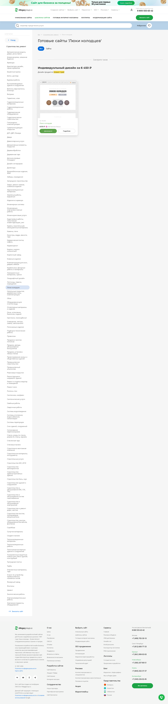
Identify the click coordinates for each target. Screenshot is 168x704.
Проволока (11, 336)
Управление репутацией (83, 660)
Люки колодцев (13, 287)
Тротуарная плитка (14, 562)
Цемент (10, 590)
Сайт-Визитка (51, 670)
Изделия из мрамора (15, 200)
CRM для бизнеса (109, 638)
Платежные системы (54, 661)
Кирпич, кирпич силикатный (13, 250)
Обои (9, 298)
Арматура (10, 63)
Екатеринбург (136, 676)
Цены (49, 632)
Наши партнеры (52, 688)
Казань (134, 668)
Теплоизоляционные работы (15, 545)
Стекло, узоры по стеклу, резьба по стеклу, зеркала (17, 436)
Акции (78, 686)
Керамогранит (12, 246)
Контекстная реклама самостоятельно (88, 678)
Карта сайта (19, 671)
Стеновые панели (14, 445)
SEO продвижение (83, 646)
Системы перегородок (15, 422)
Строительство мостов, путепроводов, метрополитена (16, 515)
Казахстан (109, 688)
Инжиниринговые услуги (17, 215)
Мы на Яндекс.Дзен (110, 676)
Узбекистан (109, 691)
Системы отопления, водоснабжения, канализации (15, 417)
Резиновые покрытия (15, 373)
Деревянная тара (13, 154)
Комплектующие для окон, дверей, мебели (17, 263)
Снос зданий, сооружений (17, 426)
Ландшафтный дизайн (16, 278)
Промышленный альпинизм (13, 368)
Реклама (104, 10)
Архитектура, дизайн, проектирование (15, 67)
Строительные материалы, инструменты (17, 454)
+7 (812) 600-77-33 (139, 646)
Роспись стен (12, 391)
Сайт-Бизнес (51, 676)
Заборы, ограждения (15, 177)
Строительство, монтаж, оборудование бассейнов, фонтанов (17, 522)
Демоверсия (48, 131)
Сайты (48, 48)
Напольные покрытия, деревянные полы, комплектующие (15, 293)
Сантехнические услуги (16, 399)
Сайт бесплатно (52, 695)
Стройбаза (11, 527)
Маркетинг (86, 10)
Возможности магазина (55, 657)
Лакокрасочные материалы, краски (14, 274)
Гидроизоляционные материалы (15, 103)
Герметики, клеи (13, 98)
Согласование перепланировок (13, 431)
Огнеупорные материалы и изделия (17, 308)
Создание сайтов (57, 10)
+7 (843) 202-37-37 (139, 671)
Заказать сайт (144, 17)
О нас (49, 635)
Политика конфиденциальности (25, 668)
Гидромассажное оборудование (13, 113)
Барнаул (135, 652)
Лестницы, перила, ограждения (14, 283)
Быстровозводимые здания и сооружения (15, 84)
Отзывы (49, 644)
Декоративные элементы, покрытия (17, 146)
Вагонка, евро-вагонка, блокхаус (16, 90)
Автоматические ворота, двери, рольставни (16, 53)
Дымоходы (11, 168)
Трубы (9, 566)
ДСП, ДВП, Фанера (14, 133)
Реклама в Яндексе (110, 635)
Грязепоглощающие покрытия (14, 128)
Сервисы (114, 10)
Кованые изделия (14, 259)
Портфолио (51, 638)
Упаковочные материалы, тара (17, 570)
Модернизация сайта (102, 17)
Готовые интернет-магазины (65, 17)
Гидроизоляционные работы (15, 108)
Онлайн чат (107, 641)
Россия (108, 695)
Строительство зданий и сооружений (16, 484)
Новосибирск (136, 660)
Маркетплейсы (81, 692)
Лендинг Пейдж (52, 673)
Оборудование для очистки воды (14, 303)
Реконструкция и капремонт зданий (14, 377)
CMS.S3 (49, 641)
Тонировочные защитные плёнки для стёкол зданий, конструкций (17, 556)
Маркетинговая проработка (84, 657)
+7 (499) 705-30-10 (139, 638)
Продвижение (80, 650)
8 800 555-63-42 (145, 11)
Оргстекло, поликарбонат (17, 318)
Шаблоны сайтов (42, 17)
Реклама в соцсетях (81, 681)
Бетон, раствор (12, 76)
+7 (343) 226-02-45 (139, 679)
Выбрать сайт (73, 10)
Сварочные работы (14, 407)
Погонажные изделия (15, 327)
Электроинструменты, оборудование (15, 604)
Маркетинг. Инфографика (112, 672)
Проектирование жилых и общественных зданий (17, 358)
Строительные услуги (15, 459)
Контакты (50, 648)
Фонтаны (10, 586)
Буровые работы (13, 80)
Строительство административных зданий (14, 473)
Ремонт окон (12, 387)
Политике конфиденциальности (25, 695)
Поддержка (50, 651)
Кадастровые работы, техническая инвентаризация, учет (15, 220)
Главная (106, 632)
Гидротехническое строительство (14, 118)
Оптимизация (80, 654)
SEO (95, 10)
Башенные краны (14, 72)
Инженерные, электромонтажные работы (14, 210)
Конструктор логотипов (112, 648)
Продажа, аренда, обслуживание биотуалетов (14, 346)
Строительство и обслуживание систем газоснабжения (15, 496)
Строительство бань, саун (17, 479)
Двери (9, 137)
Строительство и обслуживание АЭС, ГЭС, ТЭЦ (16, 489)
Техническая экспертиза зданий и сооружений (16, 550)
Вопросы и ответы (53, 654)
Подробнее (66, 131)
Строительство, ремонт (16, 46)
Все (41, 48)
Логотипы (85, 17)
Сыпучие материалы (15, 531)
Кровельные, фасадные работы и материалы (16, 268)
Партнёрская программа (55, 692)
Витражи (10, 94)
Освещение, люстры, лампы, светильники (15, 322)
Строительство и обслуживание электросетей (13, 503)
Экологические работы (16, 594)
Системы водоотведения (16, 411)
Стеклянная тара (13, 441)
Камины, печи (12, 231)
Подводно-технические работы (16, 331)
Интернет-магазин (53, 679)
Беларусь (108, 684)
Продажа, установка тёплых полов (14, 353)
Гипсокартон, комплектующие (13, 123)
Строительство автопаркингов (13, 468)
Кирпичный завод (14, 255)
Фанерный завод (13, 582)
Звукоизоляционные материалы (15, 191)
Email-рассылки (109, 644)
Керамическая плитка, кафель (15, 241)
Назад (11, 40)
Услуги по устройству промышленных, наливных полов (15, 576)
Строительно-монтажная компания (16, 449)
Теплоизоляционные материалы (15, 540)
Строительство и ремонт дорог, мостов (16, 509)
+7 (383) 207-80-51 (139, 663)
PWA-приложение (110, 651)
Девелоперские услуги (15, 141)
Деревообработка (14, 150)
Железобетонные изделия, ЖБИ (17, 172)
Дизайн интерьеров (14, 164)
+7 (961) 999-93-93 (139, 654)
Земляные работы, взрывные (14, 196)
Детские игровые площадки (13, 159)
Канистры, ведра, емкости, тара (17, 236)
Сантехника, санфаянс (15, 395)
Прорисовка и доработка (112, 663)
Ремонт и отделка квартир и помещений (17, 382)
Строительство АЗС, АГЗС (16, 463)
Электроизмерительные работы (16, 599)
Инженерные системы (15, 204)
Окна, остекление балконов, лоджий (14, 313)
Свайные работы (13, 403)
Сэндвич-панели (13, 536)
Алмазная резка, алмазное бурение (17, 58)
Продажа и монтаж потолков (14, 341)
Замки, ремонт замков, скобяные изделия (16, 185)
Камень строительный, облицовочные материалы (17, 227)
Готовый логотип (109, 660)
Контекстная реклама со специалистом (83, 673)
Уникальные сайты (23, 17)
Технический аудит (81, 663)
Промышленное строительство (13, 363)
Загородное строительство (17, 181)
